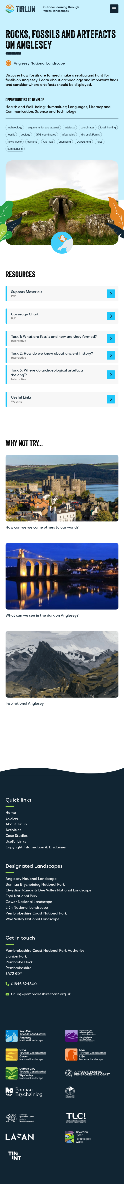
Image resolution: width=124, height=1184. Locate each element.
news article (15, 141)
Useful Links (16, 841)
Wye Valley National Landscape (33, 919)
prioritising (65, 141)
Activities (13, 830)
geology (25, 134)
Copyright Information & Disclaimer (36, 847)
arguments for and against (43, 127)
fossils (11, 134)
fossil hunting (108, 127)
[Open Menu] (114, 8)
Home (11, 812)
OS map (48, 141)
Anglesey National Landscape (31, 878)
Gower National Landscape (29, 901)
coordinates (87, 127)
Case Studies (17, 835)
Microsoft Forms (90, 134)
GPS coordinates (46, 134)
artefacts (70, 127)
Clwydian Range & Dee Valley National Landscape (49, 890)
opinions (32, 141)
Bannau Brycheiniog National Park (35, 884)
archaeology (15, 127)
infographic (68, 134)
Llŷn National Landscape (27, 907)
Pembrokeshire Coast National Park (36, 913)
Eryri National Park (22, 896)
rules (99, 141)
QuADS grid (84, 141)
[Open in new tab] (28, 1036)
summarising (15, 148)
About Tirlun (16, 824)
